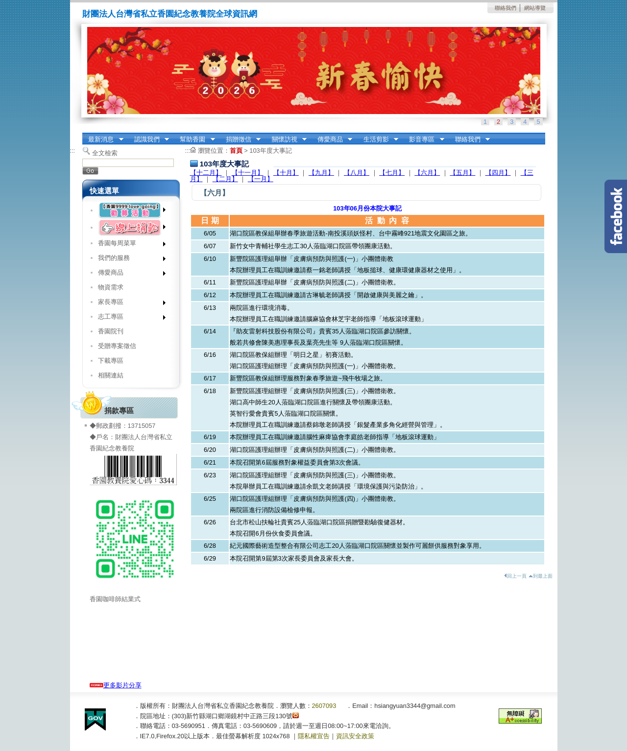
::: (85, 136)
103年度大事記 (270, 150)
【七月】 (392, 172)
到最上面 (541, 576)
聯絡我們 (505, 8)
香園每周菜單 (129, 245)
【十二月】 (206, 172)
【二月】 (225, 179)
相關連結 (110, 375)
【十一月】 (248, 172)
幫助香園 (194, 139)
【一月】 (260, 179)
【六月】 (427, 172)
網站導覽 (535, 8)
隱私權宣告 (314, 736)
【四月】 (498, 172)
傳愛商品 (331, 139)
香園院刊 (110, 331)
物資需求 (110, 287)
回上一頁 (515, 576)
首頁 (236, 150)
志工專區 (129, 318)
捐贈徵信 (240, 139)
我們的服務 (129, 259)
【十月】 (286, 172)
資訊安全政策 (355, 736)
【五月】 (462, 172)
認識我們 (148, 139)
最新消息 (102, 139)
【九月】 (321, 172)
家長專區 (129, 303)
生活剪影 (377, 139)
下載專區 (110, 360)
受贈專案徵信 (117, 346)
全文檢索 (105, 153)
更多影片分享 (116, 685)
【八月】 (356, 172)
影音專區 (423, 139)
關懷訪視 (286, 139)
